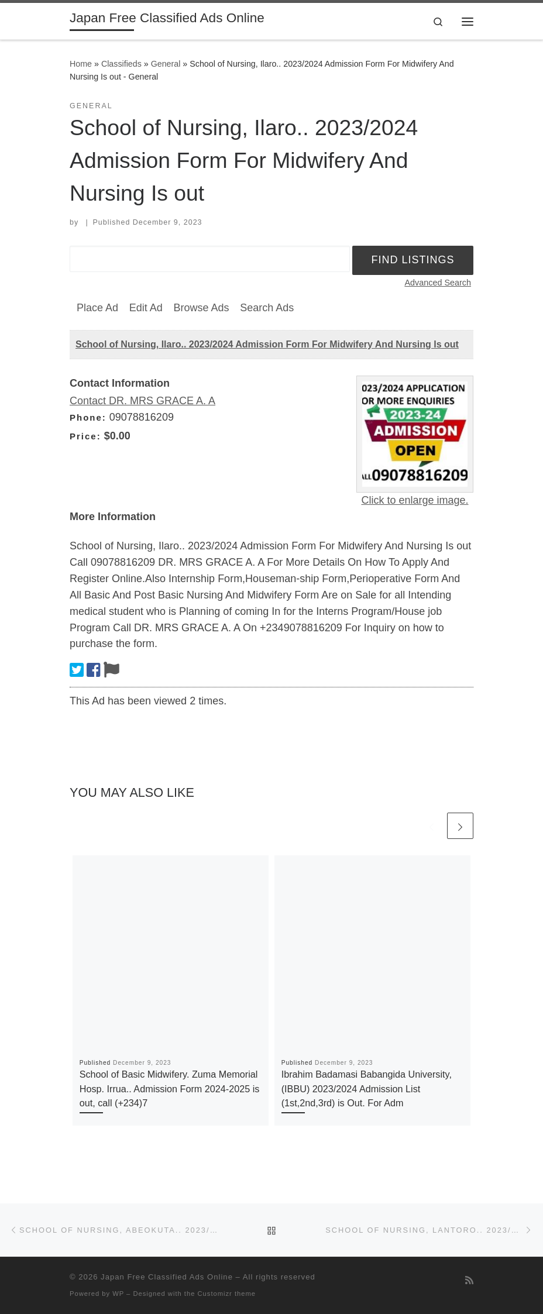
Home (81, 63)
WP (118, 1293)
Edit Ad (146, 308)
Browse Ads (201, 308)
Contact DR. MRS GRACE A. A (142, 401)
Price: (85, 436)
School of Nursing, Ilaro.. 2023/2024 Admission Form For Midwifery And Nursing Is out (267, 344)
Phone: (88, 417)
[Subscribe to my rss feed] (469, 1280)
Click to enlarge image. (414, 500)
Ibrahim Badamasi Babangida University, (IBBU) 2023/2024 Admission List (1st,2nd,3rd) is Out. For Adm (366, 1088)
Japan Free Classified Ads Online (167, 1276)
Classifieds (121, 63)
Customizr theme (227, 1293)
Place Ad (97, 308)
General (166, 63)
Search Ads (267, 308)
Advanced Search (437, 282)
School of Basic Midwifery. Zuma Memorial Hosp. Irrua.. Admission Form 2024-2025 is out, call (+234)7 (170, 1088)
